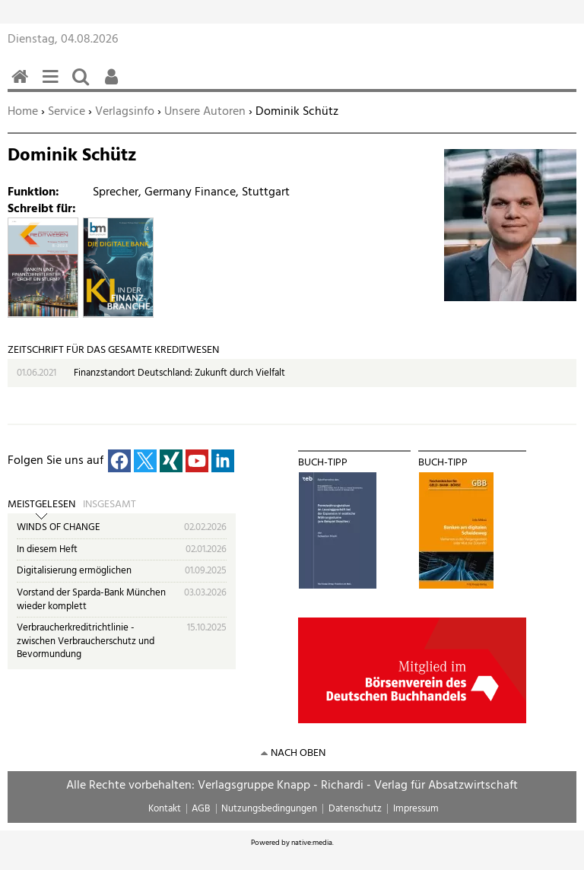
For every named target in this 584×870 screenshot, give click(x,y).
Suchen (83, 85)
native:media (311, 843)
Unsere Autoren (205, 112)
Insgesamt (109, 505)
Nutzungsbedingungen (269, 809)
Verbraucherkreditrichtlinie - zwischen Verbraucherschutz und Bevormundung (85, 641)
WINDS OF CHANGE (58, 527)
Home (23, 112)
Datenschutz (355, 809)
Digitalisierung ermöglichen (74, 571)
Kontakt (164, 809)
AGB (201, 809)
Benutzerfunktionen (114, 85)
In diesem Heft (47, 549)
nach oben (298, 753)
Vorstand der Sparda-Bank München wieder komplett (91, 599)
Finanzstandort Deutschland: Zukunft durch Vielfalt (179, 373)
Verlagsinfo (124, 112)
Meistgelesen (41, 505)
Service (66, 112)
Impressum (416, 809)
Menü (53, 85)
